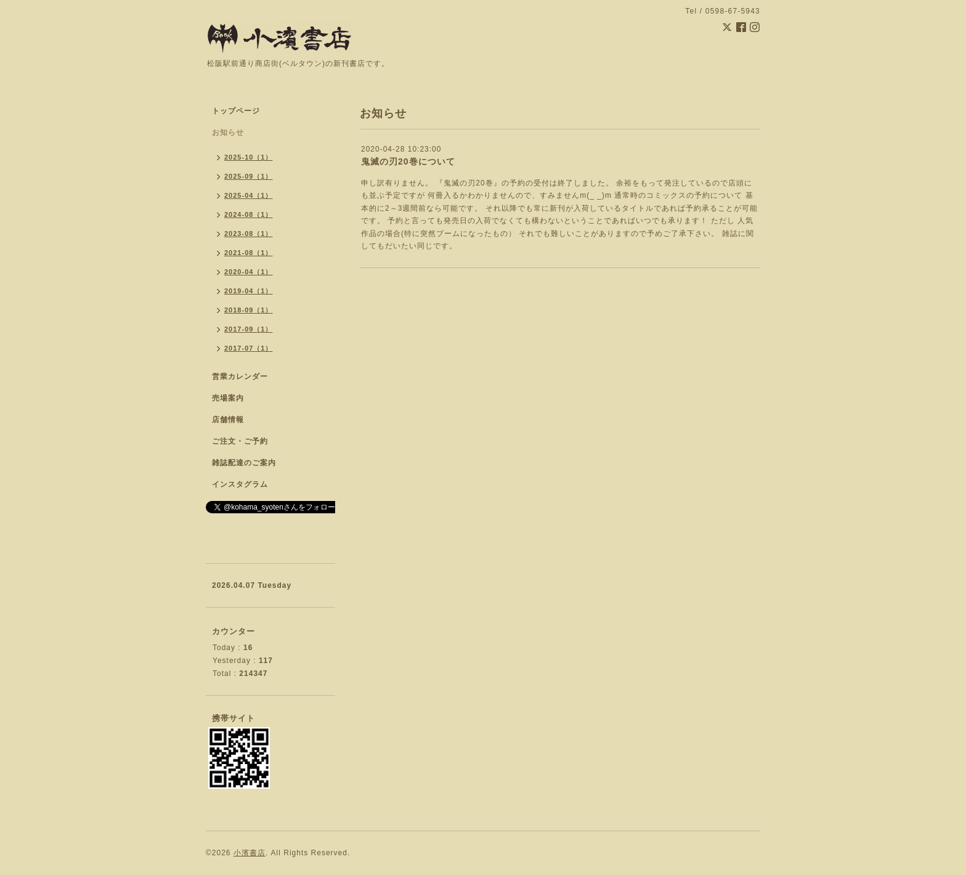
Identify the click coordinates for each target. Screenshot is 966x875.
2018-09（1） (248, 310)
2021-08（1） (248, 252)
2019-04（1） (248, 291)
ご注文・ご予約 (240, 441)
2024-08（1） (248, 214)
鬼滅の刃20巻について (408, 161)
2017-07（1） (248, 348)
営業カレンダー (240, 376)
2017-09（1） (248, 329)
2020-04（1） (248, 271)
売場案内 (228, 398)
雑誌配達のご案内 (244, 462)
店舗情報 (228, 419)
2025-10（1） (248, 157)
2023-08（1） (248, 233)
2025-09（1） (248, 176)
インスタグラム (240, 484)
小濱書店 (249, 853)
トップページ (236, 111)
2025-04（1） (248, 195)
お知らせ (228, 132)
